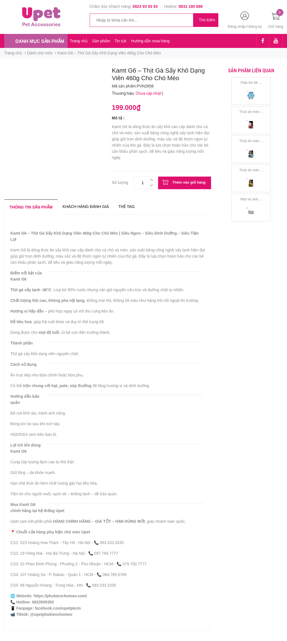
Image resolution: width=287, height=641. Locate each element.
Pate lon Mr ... (251, 83)
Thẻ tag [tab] (126, 206)
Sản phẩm (101, 41)
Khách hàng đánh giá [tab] (86, 206)
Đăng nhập (236, 26)
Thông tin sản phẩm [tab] (31, 207)
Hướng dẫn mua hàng (150, 41)
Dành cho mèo (40, 53)
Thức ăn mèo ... (251, 112)
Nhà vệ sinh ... (251, 199)
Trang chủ (79, 41)
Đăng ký (255, 26)
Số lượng (120, 181)
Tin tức (121, 41)
